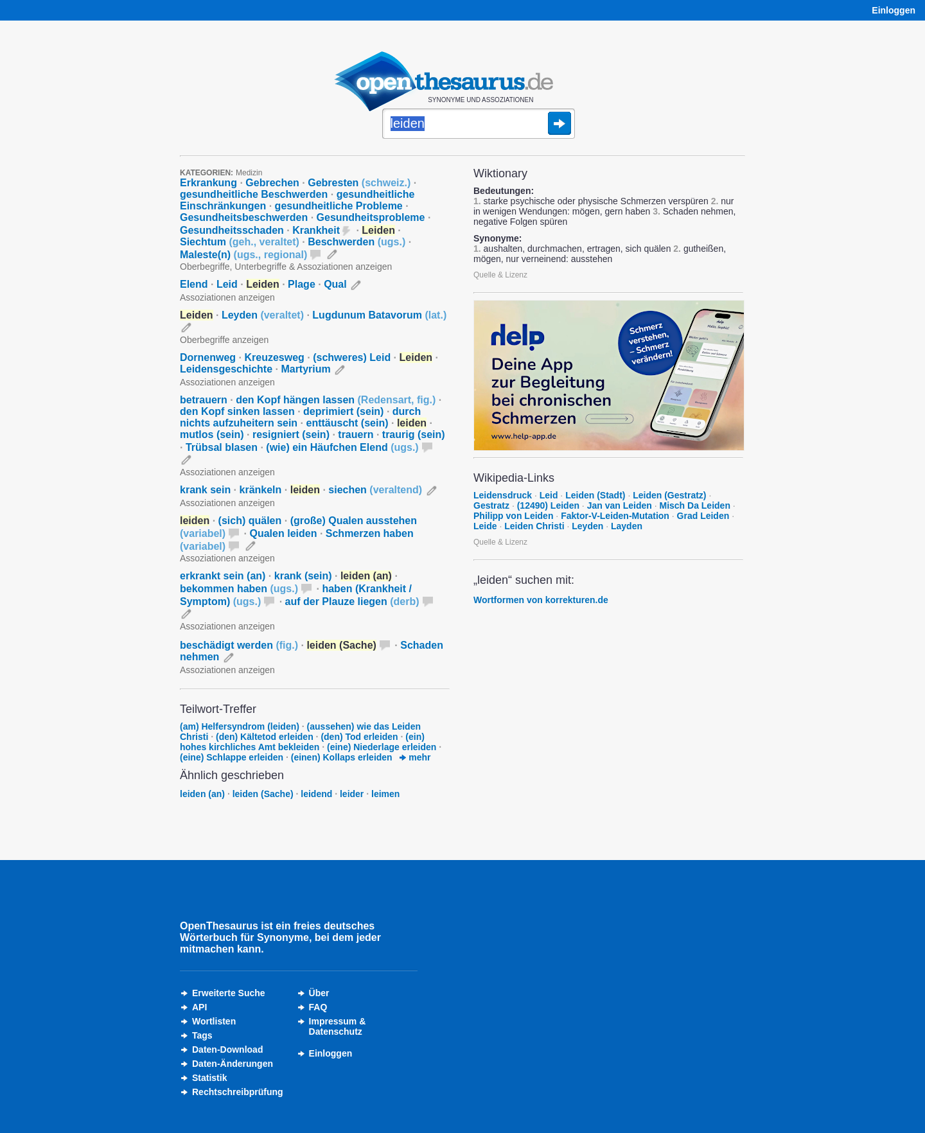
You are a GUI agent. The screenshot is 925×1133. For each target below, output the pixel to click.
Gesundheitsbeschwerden (244, 217)
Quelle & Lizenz (500, 274)
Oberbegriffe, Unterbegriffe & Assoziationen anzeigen (286, 266)
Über (319, 993)
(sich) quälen (250, 520)
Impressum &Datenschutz (337, 1026)
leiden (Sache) (263, 794)
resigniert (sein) (291, 434)
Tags (202, 1035)
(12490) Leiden (548, 505)
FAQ (318, 1007)
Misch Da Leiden (694, 505)
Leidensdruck (502, 495)
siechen (375, 489)
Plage (301, 284)
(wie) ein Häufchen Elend (342, 447)
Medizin (249, 172)
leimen (385, 794)
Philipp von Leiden (513, 516)
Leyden (263, 315)
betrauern (203, 399)
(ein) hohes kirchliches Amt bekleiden (302, 742)
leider (352, 794)
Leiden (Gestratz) (669, 495)
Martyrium (305, 369)
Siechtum (239, 241)
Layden (626, 526)
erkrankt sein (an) (222, 575)
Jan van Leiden (619, 505)
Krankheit (316, 230)
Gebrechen (272, 182)
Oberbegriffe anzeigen (224, 340)
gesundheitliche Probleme (339, 205)
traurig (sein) (413, 434)
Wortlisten (214, 1021)
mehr (415, 757)
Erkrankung (208, 182)
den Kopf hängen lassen (336, 399)
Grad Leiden (703, 516)
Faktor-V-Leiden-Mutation (615, 516)
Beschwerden (356, 241)
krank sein (205, 489)
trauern (355, 434)
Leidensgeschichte (226, 369)
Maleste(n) (243, 254)
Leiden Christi (534, 526)
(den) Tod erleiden (359, 737)
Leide (485, 526)
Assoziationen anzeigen (227, 297)
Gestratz (491, 505)
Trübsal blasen (222, 447)
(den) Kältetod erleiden (264, 737)
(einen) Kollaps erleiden (341, 757)
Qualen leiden (283, 533)
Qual (335, 284)
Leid (227, 284)
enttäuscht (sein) (347, 422)
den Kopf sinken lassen (237, 411)
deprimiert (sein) (343, 411)
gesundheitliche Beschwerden (254, 194)
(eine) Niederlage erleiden (381, 747)
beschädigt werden (239, 645)
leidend (316, 794)
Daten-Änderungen (232, 1063)
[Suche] (478, 125)
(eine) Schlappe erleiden (231, 757)
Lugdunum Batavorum (379, 315)
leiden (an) (202, 794)
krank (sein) (303, 575)
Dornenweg (208, 357)
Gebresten (359, 182)
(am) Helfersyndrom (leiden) (239, 726)
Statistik (209, 1078)
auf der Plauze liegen (352, 601)
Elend (194, 284)
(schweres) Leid (352, 357)
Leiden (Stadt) (595, 495)
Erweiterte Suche (228, 993)
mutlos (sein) (212, 434)
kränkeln (261, 489)
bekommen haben (239, 588)
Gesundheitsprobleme (371, 217)
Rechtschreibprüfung (237, 1092)
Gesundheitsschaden (232, 230)
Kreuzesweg (274, 357)
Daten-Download (227, 1049)
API (199, 1007)
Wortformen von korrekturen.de (540, 600)
